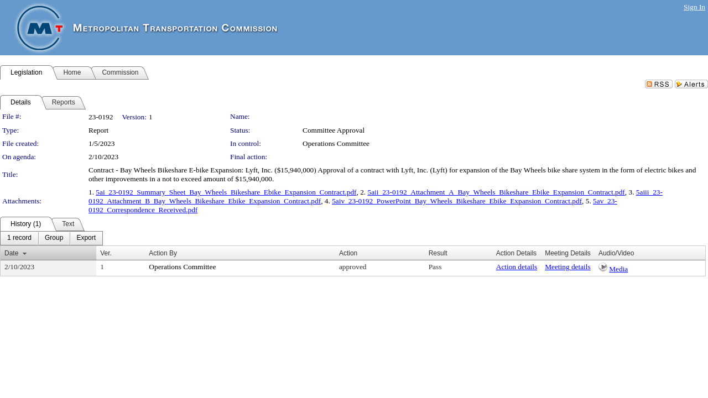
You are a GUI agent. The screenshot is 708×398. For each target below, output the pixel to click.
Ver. (106, 253)
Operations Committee (336, 143)
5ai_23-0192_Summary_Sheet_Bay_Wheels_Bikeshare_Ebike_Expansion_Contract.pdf (226, 192)
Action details (516, 267)
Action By (163, 253)
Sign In (694, 7)
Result (438, 253)
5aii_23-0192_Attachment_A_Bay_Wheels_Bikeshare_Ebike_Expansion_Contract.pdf (496, 192)
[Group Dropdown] (54, 238)
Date (11, 253)
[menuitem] (19, 238)
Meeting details (568, 267)
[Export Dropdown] (86, 238)
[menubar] (51, 238)
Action (348, 253)
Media (618, 269)
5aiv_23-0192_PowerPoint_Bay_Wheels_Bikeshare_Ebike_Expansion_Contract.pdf (457, 201)
